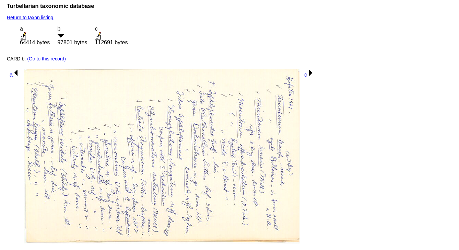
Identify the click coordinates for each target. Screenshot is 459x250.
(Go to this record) (46, 58)
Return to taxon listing (30, 17)
